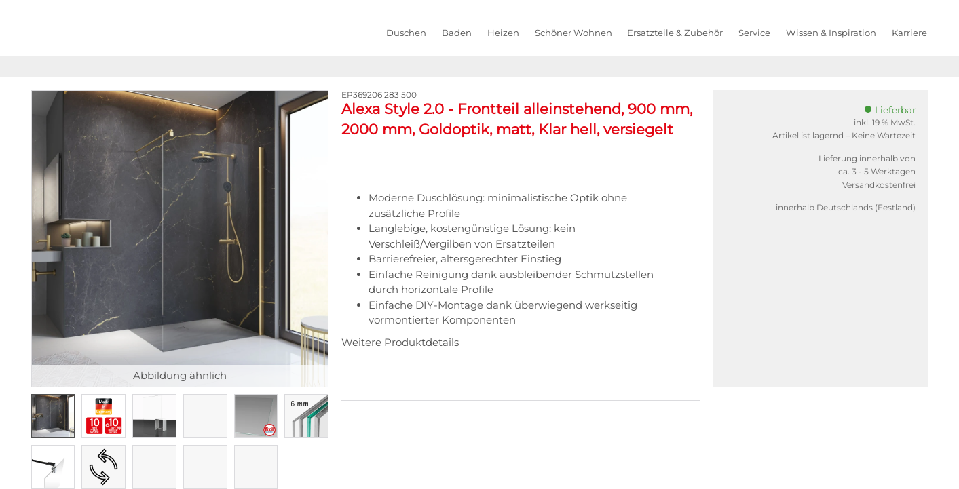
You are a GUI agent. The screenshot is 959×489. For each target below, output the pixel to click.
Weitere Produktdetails (400, 342)
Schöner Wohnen (573, 32)
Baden (457, 32)
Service (754, 32)
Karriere (909, 32)
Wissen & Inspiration (831, 32)
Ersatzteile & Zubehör (675, 32)
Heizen (503, 32)
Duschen (406, 32)
